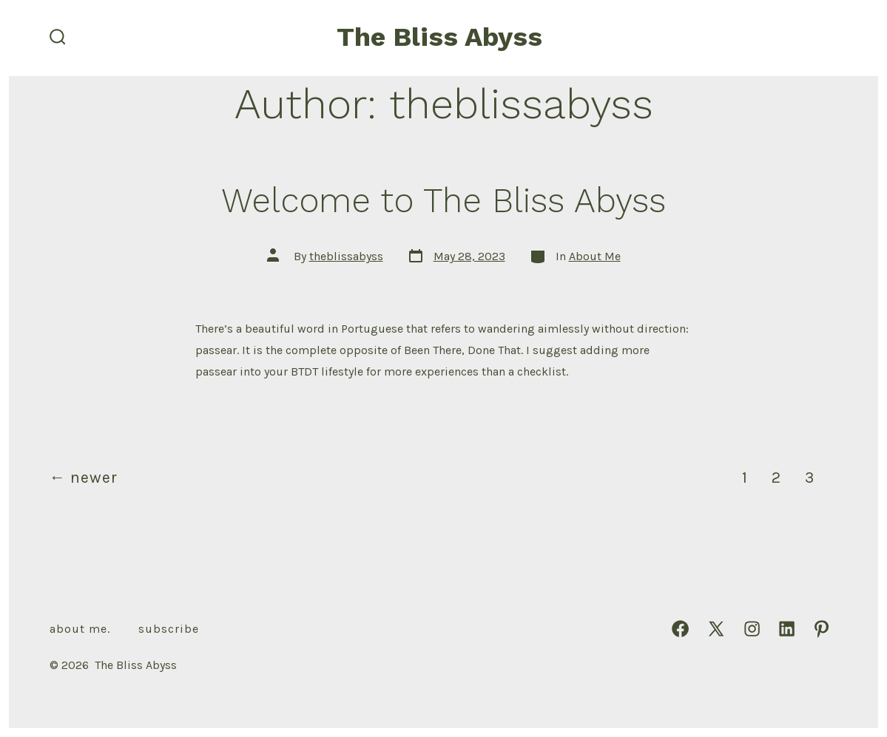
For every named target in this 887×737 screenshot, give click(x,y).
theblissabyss (346, 256)
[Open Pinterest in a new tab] (821, 629)
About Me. (80, 629)
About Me (595, 256)
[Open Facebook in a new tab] (680, 629)
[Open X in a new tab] (716, 629)
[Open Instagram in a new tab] (752, 629)
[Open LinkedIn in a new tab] (787, 629)
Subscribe (168, 629)
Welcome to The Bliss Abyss (443, 200)
